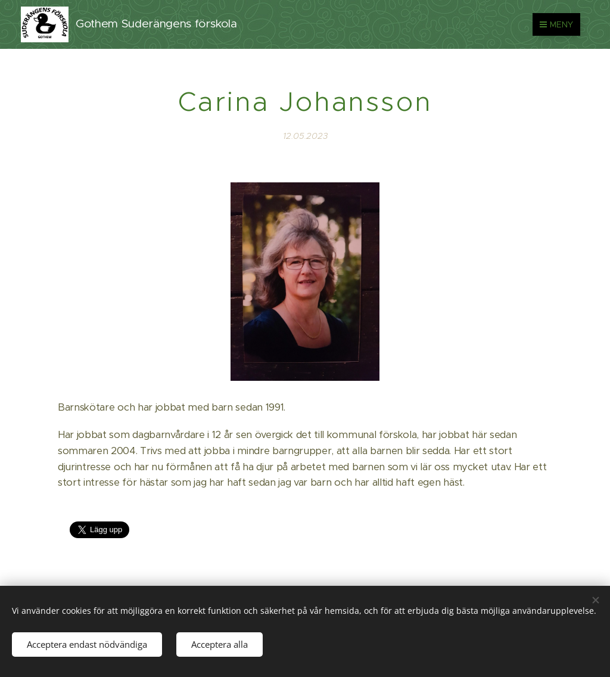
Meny (556, 24)
